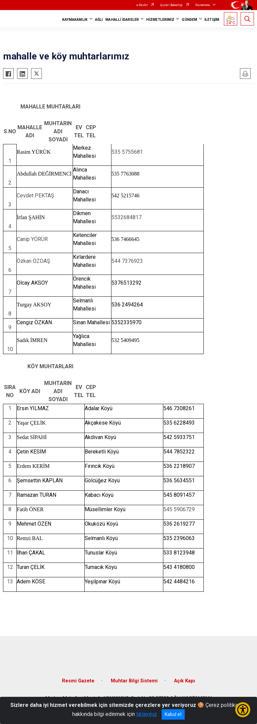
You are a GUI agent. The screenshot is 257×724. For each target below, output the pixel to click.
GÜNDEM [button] (189, 19)
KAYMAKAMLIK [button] (75, 19)
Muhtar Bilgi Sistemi (134, 681)
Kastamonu (202, 5)
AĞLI (99, 19)
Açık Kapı (184, 681)
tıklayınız (146, 714)
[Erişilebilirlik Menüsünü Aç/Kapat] (242, 709)
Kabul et (173, 714)
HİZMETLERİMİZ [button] (160, 19)
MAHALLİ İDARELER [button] (122, 19)
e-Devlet (142, 5)
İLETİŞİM (211, 19)
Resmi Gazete (78, 681)
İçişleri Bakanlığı (171, 5)
